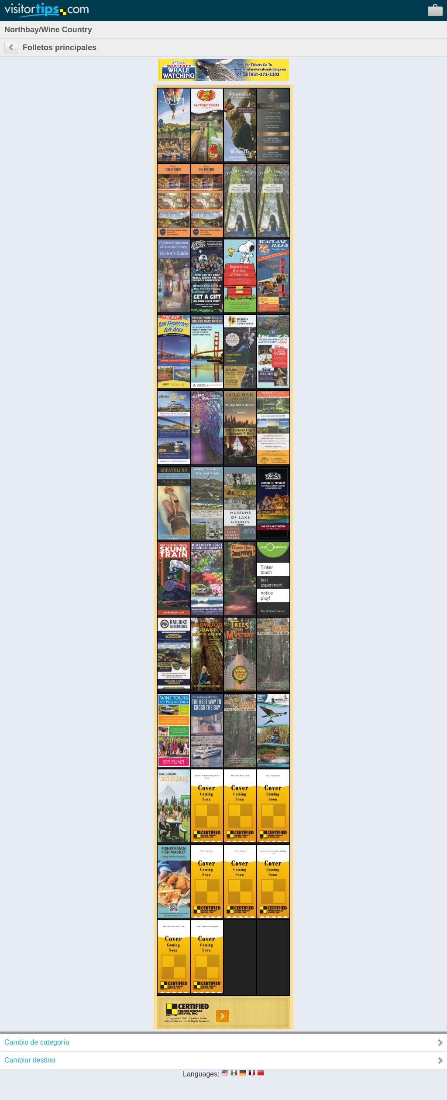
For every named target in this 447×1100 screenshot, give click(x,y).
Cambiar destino (29, 1060)
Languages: (201, 1074)
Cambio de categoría (36, 1042)
